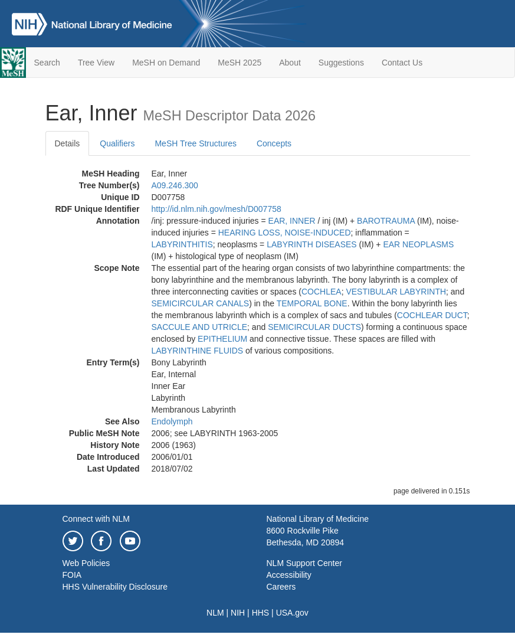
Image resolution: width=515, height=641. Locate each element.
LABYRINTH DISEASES (312, 244)
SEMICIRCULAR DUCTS (314, 327)
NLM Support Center (304, 563)
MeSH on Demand (166, 62)
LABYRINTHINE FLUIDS (198, 350)
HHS (261, 612)
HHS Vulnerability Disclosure (115, 586)
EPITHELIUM (222, 339)
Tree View (96, 62)
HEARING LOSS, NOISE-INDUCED (284, 232)
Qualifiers (117, 143)
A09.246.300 (175, 185)
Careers (281, 586)
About (290, 62)
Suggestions (341, 62)
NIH (238, 612)
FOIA (72, 575)
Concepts (274, 143)
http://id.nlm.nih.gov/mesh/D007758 (216, 209)
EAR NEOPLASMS (418, 244)
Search (47, 62)
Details (67, 143)
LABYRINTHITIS (182, 244)
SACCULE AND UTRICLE (200, 327)
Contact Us (402, 62)
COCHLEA (321, 291)
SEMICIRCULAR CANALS (201, 303)
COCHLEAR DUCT (432, 315)
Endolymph (172, 421)
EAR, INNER (292, 220)
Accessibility (289, 575)
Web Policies (86, 563)
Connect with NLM (96, 519)
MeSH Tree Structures (196, 143)
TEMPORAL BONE (312, 303)
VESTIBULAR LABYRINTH (396, 291)
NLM (215, 612)
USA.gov (292, 612)
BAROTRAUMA (386, 220)
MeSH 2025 (239, 62)
